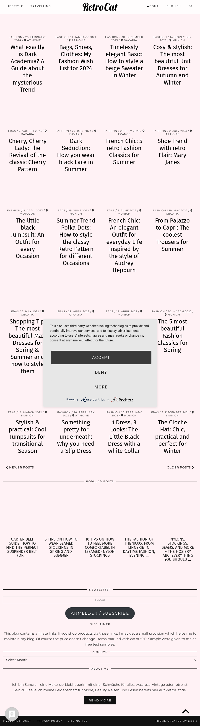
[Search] (191, 6)
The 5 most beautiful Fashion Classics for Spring (172, 335)
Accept (101, 357)
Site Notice (78, 720)
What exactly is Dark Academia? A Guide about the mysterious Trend (27, 68)
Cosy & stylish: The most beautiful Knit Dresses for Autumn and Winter (172, 65)
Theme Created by (176, 720)
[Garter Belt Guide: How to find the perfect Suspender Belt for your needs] (22, 511)
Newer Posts (20, 467)
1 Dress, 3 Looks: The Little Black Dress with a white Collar (124, 436)
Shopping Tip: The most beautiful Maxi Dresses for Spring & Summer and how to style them (27, 346)
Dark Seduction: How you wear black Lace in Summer (76, 155)
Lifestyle (14, 6)
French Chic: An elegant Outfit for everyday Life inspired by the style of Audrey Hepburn (124, 245)
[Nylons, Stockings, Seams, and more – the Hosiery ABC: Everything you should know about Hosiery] (178, 511)
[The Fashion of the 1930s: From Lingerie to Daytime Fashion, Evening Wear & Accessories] (139, 511)
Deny (101, 372)
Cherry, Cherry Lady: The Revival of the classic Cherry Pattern (28, 155)
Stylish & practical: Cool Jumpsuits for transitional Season (27, 436)
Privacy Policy (49, 720)
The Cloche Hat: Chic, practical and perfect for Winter (172, 436)
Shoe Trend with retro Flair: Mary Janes (172, 152)
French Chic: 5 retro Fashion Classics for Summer (124, 152)
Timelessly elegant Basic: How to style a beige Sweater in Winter (124, 61)
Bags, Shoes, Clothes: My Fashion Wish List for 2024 (76, 58)
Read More (100, 700)
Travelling (41, 6)
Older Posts (180, 467)
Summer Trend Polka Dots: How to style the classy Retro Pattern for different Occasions (76, 242)
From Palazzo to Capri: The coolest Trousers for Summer (172, 235)
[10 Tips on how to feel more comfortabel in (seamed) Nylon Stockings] (100, 511)
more (101, 387)
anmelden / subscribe (100, 613)
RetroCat (100, 7)
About (152, 6)
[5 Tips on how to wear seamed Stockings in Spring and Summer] (61, 511)
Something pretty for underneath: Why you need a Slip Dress (76, 436)
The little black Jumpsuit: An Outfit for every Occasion (27, 238)
